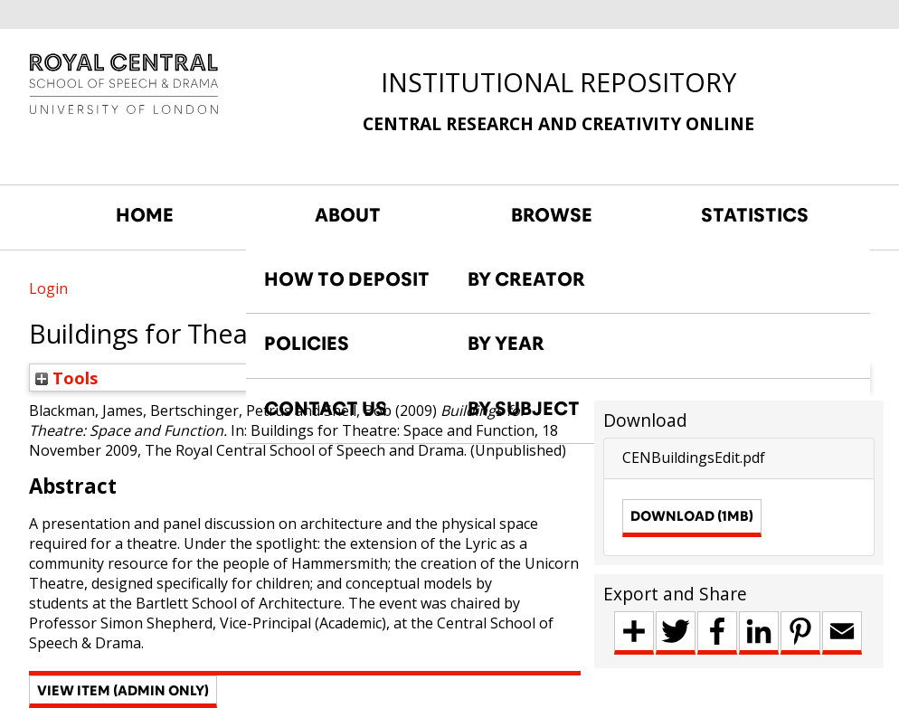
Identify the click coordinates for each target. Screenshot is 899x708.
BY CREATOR (526, 279)
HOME (145, 215)
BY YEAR (506, 343)
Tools (67, 377)
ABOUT (348, 215)
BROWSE (551, 215)
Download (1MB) (691, 516)
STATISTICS (755, 215)
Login (48, 288)
